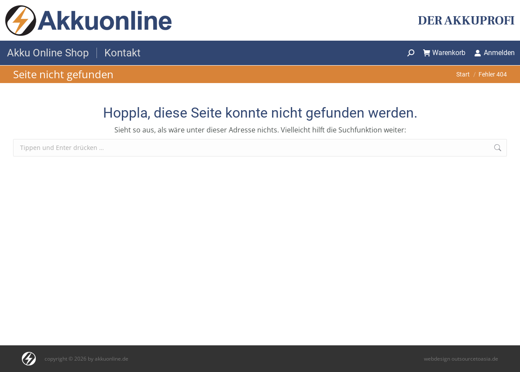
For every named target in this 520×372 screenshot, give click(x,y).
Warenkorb (444, 53)
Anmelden (494, 53)
